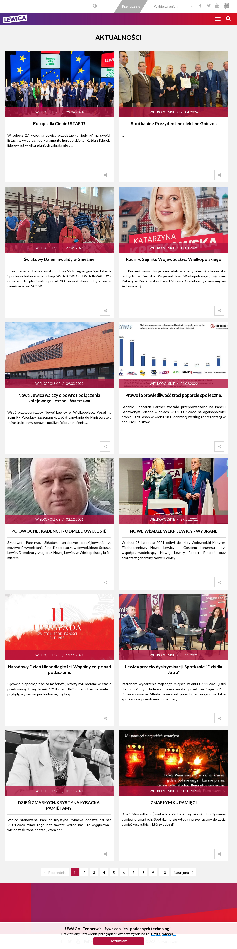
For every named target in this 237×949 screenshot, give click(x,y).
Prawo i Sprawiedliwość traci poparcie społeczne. (173, 395)
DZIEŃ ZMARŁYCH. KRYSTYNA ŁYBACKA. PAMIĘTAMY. (59, 805)
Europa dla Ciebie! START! (59, 123)
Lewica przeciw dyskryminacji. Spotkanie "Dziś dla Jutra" (173, 669)
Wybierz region (166, 6)
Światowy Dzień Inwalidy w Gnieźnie (59, 259)
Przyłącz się (131, 6)
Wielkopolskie (47, 112)
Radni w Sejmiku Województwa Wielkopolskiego (173, 259)
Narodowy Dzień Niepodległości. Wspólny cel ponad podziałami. (59, 669)
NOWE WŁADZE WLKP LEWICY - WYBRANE (173, 531)
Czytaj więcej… (163, 945)
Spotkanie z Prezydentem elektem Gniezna (174, 123)
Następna (181, 872)
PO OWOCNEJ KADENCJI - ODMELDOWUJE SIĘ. (59, 531)
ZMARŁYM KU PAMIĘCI (174, 802)
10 (164, 872)
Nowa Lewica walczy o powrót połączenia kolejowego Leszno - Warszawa (59, 397)
